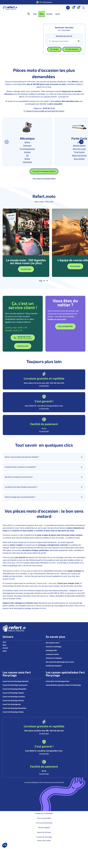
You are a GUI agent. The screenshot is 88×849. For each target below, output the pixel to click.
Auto (4, 642)
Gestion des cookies (44, 840)
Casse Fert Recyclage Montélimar (14, 708)
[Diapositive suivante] (84, 2)
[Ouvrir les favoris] (73, 7)
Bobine (27, 142)
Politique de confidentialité (44, 813)
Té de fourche (79, 152)
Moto (4, 645)
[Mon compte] (68, 8)
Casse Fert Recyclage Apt (12, 704)
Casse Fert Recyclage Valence (13, 700)
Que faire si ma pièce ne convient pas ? (44, 477)
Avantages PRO (51, 650)
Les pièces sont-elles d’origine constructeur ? (44, 487)
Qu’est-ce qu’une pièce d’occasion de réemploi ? (44, 457)
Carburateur (27, 162)
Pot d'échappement (27, 149)
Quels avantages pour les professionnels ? (44, 497)
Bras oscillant (79, 159)
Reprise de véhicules (44, 832)
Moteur (27, 159)
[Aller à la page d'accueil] (10, 8)
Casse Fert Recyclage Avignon (13, 693)
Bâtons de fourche (79, 155)
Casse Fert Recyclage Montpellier (14, 689)
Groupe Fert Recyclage (44, 837)
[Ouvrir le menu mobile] (83, 7)
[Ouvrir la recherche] (29, 13)
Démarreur (27, 146)
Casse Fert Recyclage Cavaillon (14, 697)
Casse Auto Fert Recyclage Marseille (16, 681)
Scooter (5, 648)
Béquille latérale (79, 146)
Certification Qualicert (54, 666)
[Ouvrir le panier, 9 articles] (78, 7)
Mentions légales (44, 827)
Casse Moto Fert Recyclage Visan (57, 681)
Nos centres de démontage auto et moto (60, 662)
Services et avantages (53, 647)
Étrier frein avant (79, 149)
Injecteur (27, 152)
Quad (4, 651)
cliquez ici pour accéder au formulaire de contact (45, 111)
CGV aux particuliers (44, 818)
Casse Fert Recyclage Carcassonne (15, 685)
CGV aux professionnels (44, 823)
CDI (27, 155)
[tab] (40, 280)
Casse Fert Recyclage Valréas (13, 712)
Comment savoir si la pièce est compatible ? (44, 467)
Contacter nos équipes (54, 658)
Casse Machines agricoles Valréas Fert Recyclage (63, 685)
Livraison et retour (52, 654)
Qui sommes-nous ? (53, 643)
